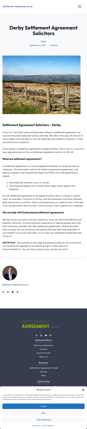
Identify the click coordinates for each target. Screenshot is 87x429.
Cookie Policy (36, 425)
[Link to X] (3, 292)
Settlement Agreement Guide (43, 368)
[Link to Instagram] (8, 292)
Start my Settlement (43, 345)
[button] (83, 390)
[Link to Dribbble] (17, 292)
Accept (43, 406)
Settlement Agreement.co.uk (18, 6)
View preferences (43, 420)
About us (43, 356)
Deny (43, 413)
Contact (43, 349)
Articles (43, 371)
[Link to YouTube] (13, 292)
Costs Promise (43, 353)
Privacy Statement (48, 425)
